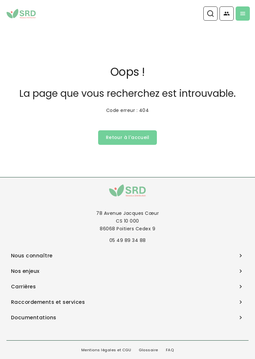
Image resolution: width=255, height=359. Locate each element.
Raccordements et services (127, 302)
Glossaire (148, 350)
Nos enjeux (127, 271)
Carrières (127, 286)
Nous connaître (127, 255)
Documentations (127, 317)
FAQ (170, 350)
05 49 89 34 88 (127, 240)
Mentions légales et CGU (106, 350)
